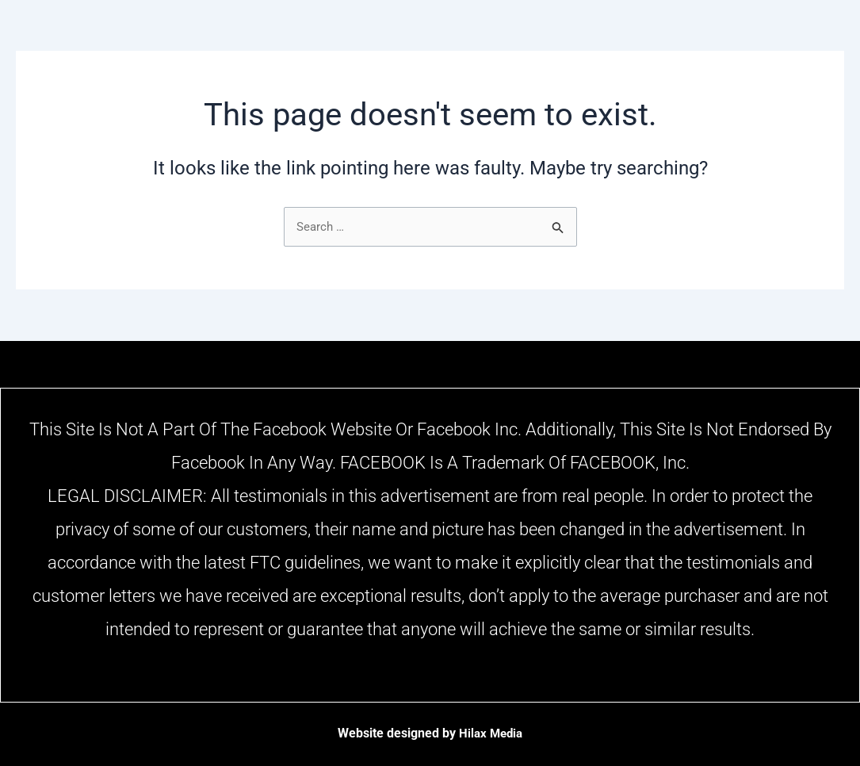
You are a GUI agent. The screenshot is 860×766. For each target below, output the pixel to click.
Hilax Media (491, 733)
